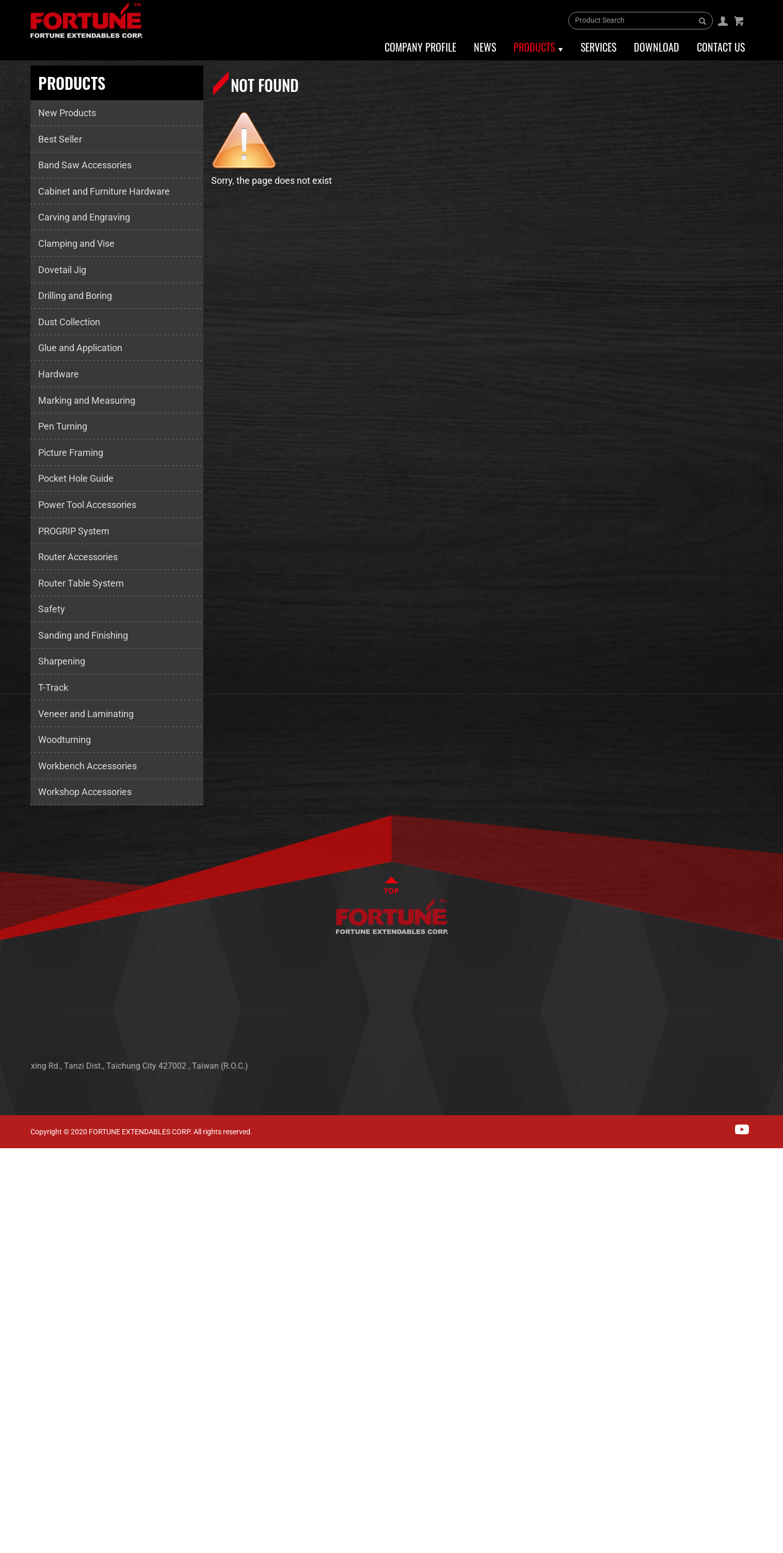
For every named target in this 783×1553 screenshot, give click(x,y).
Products (534, 47)
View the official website (103, 1297)
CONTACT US (725, 1050)
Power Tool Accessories (87, 504)
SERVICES (719, 1035)
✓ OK (330, 1545)
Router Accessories (78, 556)
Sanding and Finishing (83, 635)
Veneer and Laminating (86, 713)
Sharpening (61, 661)
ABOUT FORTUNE (733, 988)
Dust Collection (69, 321)
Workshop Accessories (85, 791)
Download (656, 47)
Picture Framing (70, 452)
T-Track (53, 687)
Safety (51, 609)
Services (598, 47)
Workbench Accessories (87, 765)
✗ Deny (15, 1202)
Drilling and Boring (75, 295)
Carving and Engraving (84, 217)
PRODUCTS (722, 1019)
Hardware (58, 374)
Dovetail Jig (62, 269)
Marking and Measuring (86, 400)
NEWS (712, 1004)
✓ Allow (16, 1187)
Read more (26, 1297)
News (485, 47)
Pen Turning (62, 426)
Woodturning (64, 739)
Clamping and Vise (76, 243)
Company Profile (420, 47)
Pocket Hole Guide (76, 478)
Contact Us (721, 47)
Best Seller (60, 139)
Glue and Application (80, 347)
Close (11, 1155)
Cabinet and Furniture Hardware (104, 191)
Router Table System (81, 583)
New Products (67, 112)
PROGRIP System (73, 531)
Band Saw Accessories (85, 165)
